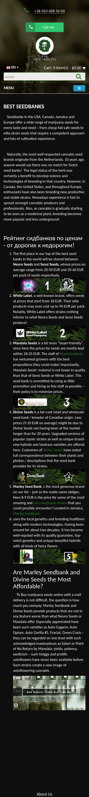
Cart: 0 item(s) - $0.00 (64, 67)
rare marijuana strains (50, 503)
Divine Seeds (53, 450)
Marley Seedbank (26, 513)
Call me (41, 27)
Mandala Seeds (71, 353)
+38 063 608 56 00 (49, 11)
